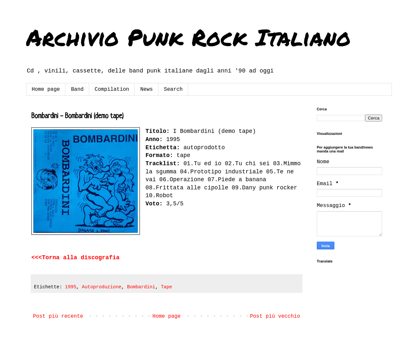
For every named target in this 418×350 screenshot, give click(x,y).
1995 (70, 287)
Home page (46, 89)
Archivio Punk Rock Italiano (188, 37)
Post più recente (58, 316)
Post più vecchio (275, 316)
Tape (166, 287)
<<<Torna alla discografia (75, 257)
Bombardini (141, 287)
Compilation (112, 89)
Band (77, 89)
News (146, 89)
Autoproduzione (101, 287)
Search (173, 89)
